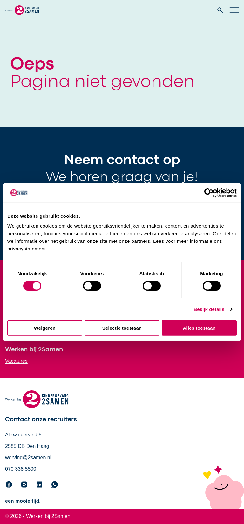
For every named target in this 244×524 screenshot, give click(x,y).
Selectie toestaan (122, 328)
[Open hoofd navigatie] (234, 10)
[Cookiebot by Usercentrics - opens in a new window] (209, 192)
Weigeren (45, 328)
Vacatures (16, 361)
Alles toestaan (199, 328)
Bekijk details (208, 309)
